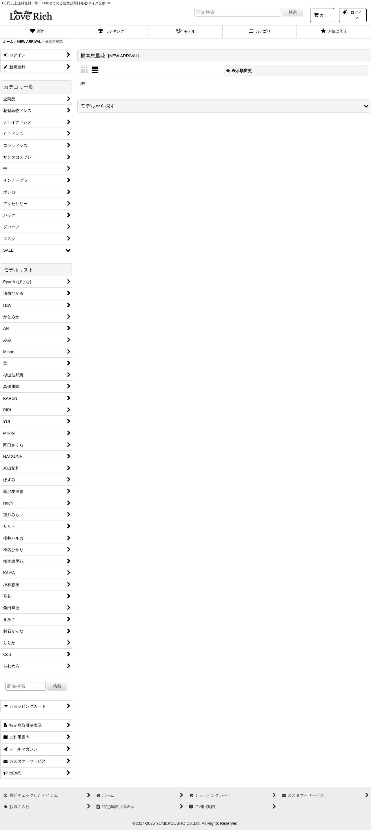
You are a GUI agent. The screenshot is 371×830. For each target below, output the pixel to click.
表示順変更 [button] (239, 70)
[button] (224, 106)
